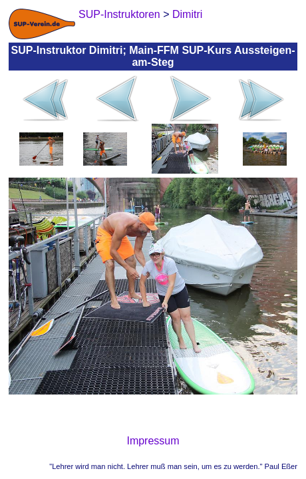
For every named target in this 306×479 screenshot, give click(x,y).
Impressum (152, 440)
